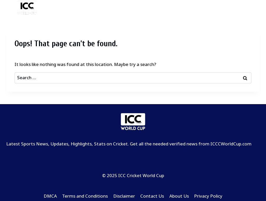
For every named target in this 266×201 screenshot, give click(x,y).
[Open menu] (255, 8)
